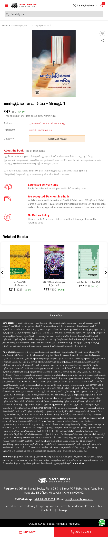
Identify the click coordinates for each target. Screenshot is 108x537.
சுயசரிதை (54, 329)
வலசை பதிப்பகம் (28, 421)
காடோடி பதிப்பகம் (82, 371)
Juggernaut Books (95, 385)
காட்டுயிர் (65, 329)
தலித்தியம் (76, 329)
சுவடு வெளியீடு (62, 414)
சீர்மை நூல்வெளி (49, 378)
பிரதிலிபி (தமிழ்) (45, 427)
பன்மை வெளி (80, 398)
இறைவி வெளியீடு (24, 441)
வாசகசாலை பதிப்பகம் (69, 444)
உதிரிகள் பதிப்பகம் (85, 401)
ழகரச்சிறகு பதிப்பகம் (13, 444)
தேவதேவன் (47, 463)
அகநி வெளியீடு (69, 368)
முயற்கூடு (40, 441)
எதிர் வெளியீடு (92, 352)
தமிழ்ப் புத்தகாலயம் (48, 411)
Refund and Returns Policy (20, 506)
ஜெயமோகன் (36, 460)
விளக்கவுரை (71, 336)
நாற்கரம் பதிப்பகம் (52, 450)
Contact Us (48, 510)
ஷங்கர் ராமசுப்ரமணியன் (15, 460)
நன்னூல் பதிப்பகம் (81, 388)
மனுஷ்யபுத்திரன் (31, 463)
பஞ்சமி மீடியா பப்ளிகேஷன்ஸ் (59, 434)
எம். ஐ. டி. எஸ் (70, 375)
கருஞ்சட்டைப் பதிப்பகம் (65, 381)
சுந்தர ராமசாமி (81, 456)
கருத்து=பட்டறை (76, 421)
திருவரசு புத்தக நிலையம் (71, 378)
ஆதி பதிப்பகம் (48, 391)
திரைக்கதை (83, 326)
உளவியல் (69, 332)
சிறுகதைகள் (71, 323)
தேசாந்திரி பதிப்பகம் (72, 352)
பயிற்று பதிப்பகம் (86, 394)
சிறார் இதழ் (80, 346)
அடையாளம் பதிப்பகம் (27, 352)
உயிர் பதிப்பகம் (29, 411)
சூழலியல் (37, 332)
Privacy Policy (93, 506)
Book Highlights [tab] (35, 150)
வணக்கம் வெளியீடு (82, 414)
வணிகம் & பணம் (23, 329)
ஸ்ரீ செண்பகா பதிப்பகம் (49, 385)
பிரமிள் (29, 456)
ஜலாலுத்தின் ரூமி (63, 463)
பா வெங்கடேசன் (74, 460)
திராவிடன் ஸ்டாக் (23, 408)
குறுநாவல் (98, 329)
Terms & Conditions (71, 506)
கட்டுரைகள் (42, 323)
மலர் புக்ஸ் (46, 381)
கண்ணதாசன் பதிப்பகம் (48, 418)
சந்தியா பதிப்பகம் (12, 365)
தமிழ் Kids (65, 411)
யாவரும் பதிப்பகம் (58, 358)
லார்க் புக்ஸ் (52, 441)
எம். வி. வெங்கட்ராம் (62, 456)
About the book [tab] (14, 150)
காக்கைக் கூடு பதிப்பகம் (75, 450)
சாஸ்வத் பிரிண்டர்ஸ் (24, 437)
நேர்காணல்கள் (68, 326)
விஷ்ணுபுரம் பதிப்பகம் (48, 368)
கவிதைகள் (29, 323)
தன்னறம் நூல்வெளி (50, 352)
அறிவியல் (48, 332)
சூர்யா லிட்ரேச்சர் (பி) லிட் (15, 371)
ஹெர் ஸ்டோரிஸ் (22, 401)
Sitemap (62, 510)
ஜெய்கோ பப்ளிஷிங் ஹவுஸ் (28, 434)
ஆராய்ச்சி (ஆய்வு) (84, 332)
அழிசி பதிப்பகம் (12, 381)
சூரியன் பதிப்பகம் (63, 404)
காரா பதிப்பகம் (10, 421)
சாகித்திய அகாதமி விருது (87, 342)
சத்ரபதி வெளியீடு (70, 447)
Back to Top (54, 315)
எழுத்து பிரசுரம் (54, 355)
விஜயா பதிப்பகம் (13, 361)
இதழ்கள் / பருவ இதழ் (23, 336)
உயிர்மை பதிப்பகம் (24, 358)
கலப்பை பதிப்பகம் (69, 441)
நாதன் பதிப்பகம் (84, 434)
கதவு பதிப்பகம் (69, 418)
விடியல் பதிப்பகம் (95, 358)
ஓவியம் (60, 336)
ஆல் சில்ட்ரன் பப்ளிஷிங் (90, 418)
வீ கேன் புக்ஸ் (87, 441)
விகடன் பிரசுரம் (77, 358)
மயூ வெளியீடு (73, 424)
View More (78, 463)
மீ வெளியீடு (78, 431)
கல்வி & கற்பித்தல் (57, 138)
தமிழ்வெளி (70, 394)
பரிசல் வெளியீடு (62, 371)
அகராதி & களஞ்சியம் (88, 339)
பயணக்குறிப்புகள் (45, 336)
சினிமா (72, 339)
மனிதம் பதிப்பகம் (30, 388)
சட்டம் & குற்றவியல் (53, 346)
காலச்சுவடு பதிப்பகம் (14, 355)
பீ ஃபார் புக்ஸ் (60, 437)
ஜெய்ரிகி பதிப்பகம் (12, 450)
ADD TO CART (81, 532)
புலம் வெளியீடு (31, 361)
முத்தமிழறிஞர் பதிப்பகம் (81, 437)
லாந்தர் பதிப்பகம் (32, 450)
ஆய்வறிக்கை (60, 339)
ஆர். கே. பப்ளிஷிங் (84, 404)
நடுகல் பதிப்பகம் (44, 404)
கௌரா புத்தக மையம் (74, 385)
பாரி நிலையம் (28, 427)
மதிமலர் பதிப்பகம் (91, 444)
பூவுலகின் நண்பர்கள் (26, 398)
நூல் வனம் (37, 375)
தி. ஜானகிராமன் (42, 456)
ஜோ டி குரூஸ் (97, 456)
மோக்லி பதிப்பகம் (12, 391)
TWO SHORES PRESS (47, 431)
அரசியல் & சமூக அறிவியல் (46, 326)
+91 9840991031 (45, 499)
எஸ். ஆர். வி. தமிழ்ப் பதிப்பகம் (41, 444)
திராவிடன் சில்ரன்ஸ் (24, 418)
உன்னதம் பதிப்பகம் (24, 404)
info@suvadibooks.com (79, 499)
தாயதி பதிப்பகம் (31, 391)
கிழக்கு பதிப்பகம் (31, 365)
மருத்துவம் (8, 332)
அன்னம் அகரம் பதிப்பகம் (76, 355)
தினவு (84, 427)
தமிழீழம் (87, 329)
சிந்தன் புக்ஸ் (63, 388)
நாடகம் (59, 332)
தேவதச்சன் (18, 456)
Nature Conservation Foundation (37, 414)
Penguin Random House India (53, 421)
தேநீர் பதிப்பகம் (28, 385)
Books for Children (31, 381)
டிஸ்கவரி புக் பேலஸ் (24, 368)
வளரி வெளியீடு (87, 381)
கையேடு (69, 346)
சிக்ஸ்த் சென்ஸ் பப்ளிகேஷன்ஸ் (47, 394)
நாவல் (19, 323)
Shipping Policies (48, 506)
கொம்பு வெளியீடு (53, 375)
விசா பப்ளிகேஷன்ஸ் (25, 431)
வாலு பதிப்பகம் (88, 447)
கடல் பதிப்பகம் (48, 388)
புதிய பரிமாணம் (29, 447)
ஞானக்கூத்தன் (91, 460)
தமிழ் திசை (68, 365)
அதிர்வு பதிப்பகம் (84, 391)
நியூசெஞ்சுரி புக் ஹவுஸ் (52, 361)
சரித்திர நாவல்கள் (12, 346)
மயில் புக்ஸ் (65, 431)
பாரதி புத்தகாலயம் (40, 129)
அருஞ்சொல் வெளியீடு (41, 371)
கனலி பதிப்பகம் (22, 394)
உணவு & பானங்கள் (32, 346)
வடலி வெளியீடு (11, 388)
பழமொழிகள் (20, 339)
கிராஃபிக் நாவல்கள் (41, 342)
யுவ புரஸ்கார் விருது (62, 342)
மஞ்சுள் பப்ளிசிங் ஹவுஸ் (67, 427)
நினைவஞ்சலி (22, 342)
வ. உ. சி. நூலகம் (63, 398)
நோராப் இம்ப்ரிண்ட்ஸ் (90, 368)
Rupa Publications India (45, 408)
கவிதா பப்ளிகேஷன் (95, 378)
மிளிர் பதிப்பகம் (65, 391)
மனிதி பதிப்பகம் (11, 447)
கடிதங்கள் (84, 336)
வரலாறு (26, 326)
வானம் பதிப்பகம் (41, 401)
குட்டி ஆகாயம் (72, 361)
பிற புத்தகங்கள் (40, 329)
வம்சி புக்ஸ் (41, 358)
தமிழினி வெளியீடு (91, 361)
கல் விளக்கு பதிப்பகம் (63, 401)
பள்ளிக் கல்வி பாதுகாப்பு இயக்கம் (33, 424)
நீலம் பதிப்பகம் (46, 398)
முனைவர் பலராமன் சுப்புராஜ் (47, 123)
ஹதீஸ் (31, 339)
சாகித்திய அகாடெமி (51, 365)
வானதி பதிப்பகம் (67, 408)
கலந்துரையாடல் (44, 339)
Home (4, 25)
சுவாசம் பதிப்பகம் (88, 375)
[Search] (54, 14)
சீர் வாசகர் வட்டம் (86, 408)
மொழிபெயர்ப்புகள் (89, 323)
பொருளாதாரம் (23, 332)
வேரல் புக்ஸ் (98, 388)
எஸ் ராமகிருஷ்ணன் (54, 460)
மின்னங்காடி (58, 424)
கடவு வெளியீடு (44, 437)
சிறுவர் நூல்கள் (56, 323)
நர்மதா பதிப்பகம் (21, 375)
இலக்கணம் (8, 342)
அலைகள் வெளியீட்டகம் (26, 378)
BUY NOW (27, 532)
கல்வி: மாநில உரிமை (88, 281)
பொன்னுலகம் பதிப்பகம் (83, 411)
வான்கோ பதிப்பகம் (49, 447)
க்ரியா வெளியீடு (83, 365)
